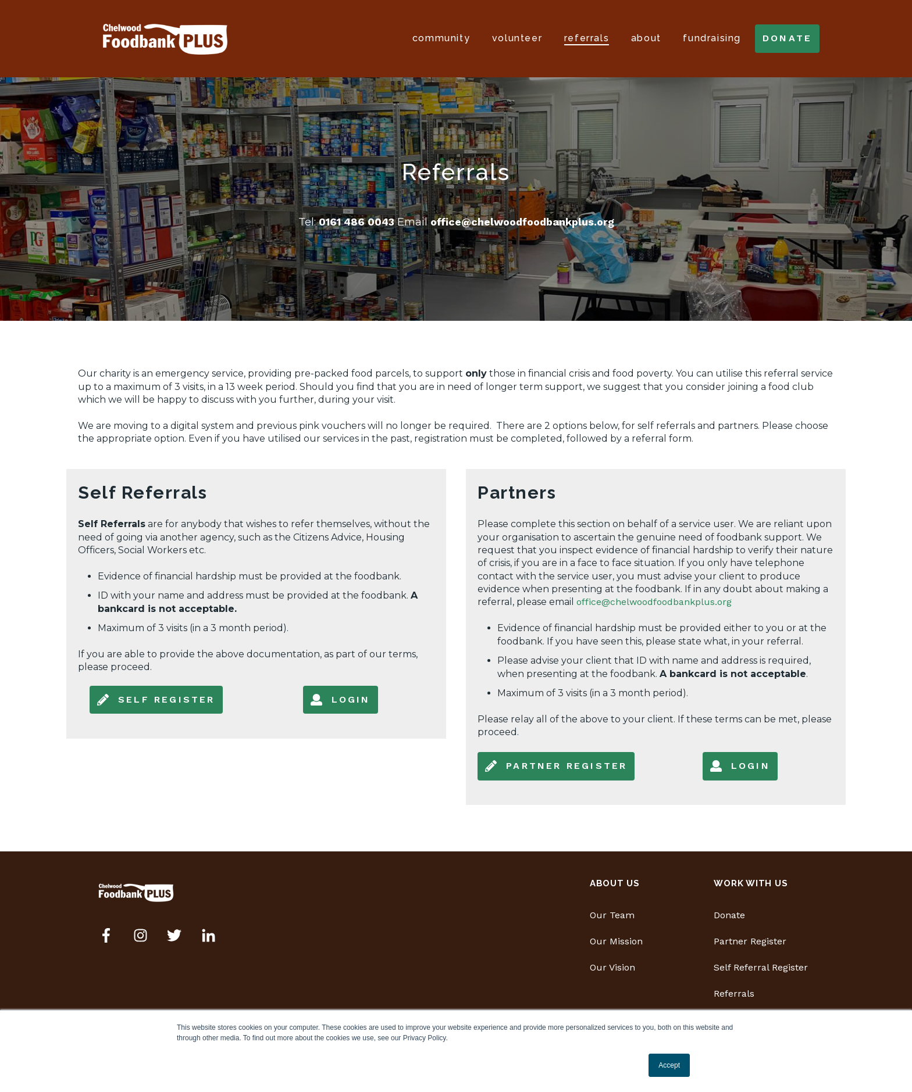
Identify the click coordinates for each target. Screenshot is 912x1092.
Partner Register (556, 766)
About (646, 38)
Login (340, 700)
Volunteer (517, 38)
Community (441, 38)
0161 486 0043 (358, 222)
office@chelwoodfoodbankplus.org (522, 222)
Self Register (156, 700)
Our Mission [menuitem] (616, 941)
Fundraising (712, 38)
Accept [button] (669, 1065)
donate (787, 38)
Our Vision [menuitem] (612, 967)
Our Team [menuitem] (612, 915)
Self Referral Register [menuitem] (761, 967)
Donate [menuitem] (729, 915)
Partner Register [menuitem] (750, 941)
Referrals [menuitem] (734, 993)
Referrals (586, 38)
